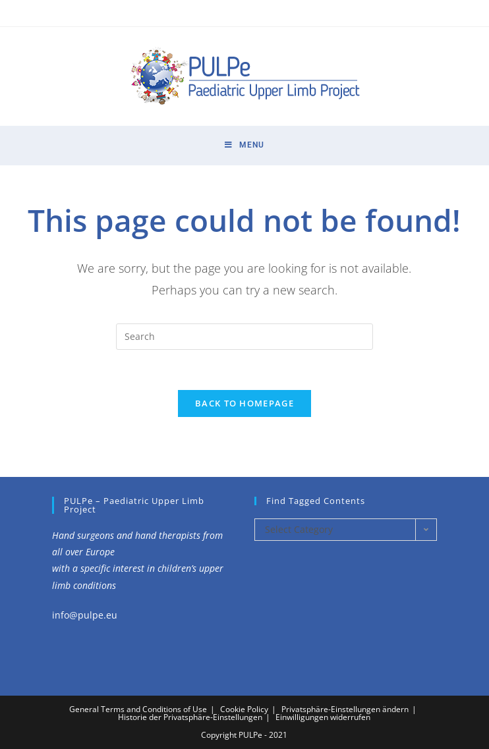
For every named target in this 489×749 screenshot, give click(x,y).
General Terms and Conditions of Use (138, 709)
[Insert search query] (244, 336)
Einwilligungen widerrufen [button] (322, 717)
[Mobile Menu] (244, 145)
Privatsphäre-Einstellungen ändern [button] (345, 709)
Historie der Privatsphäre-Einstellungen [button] (190, 717)
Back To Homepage (244, 403)
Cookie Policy (244, 709)
